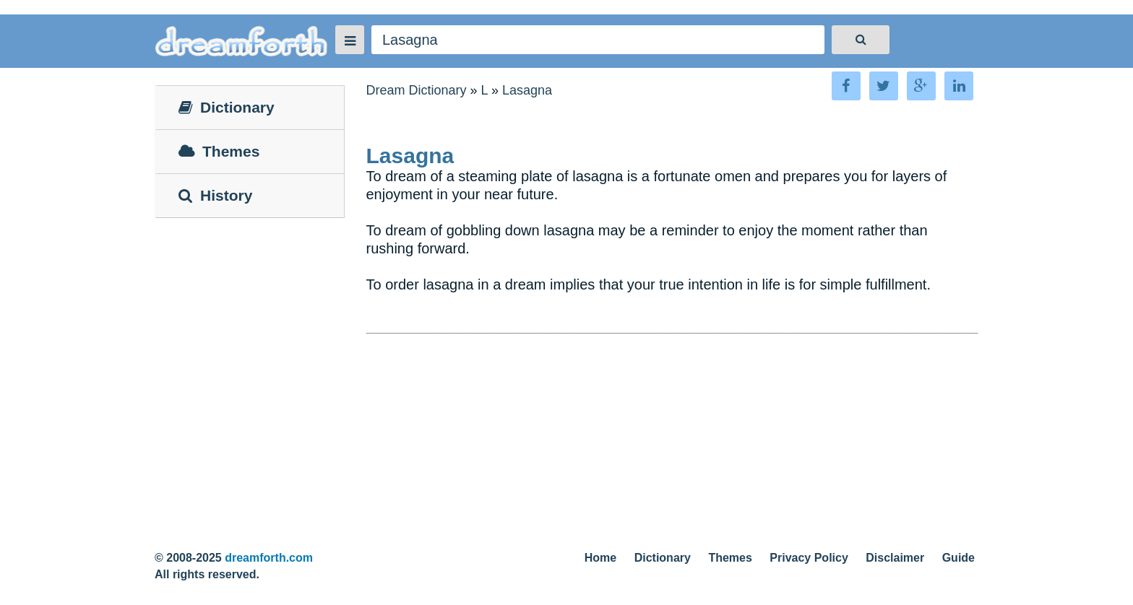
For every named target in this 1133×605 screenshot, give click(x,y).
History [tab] (215, 195)
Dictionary (662, 558)
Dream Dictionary (416, 90)
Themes (729, 558)
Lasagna (527, 90)
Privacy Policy (809, 558)
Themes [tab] (218, 151)
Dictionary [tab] (226, 107)
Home (600, 558)
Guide (958, 558)
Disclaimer (895, 558)
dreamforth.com (269, 558)
